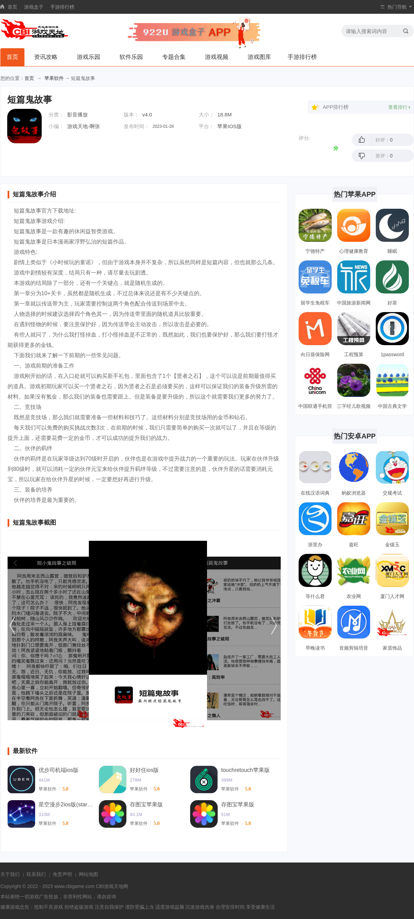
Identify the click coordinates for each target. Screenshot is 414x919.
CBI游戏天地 (109, 886)
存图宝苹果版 (146, 804)
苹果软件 (54, 78)
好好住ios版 (144, 770)
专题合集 (174, 57)
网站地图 (88, 874)
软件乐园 (131, 57)
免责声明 (62, 874)
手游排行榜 (62, 7)
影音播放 (77, 114)
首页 (12, 7)
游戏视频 (216, 57)
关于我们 (10, 874)
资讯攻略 (46, 57)
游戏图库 (259, 57)
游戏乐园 (88, 57)
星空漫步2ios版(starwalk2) (66, 804)
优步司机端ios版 (59, 770)
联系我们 (36, 874)
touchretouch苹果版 (245, 770)
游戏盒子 (33, 7)
